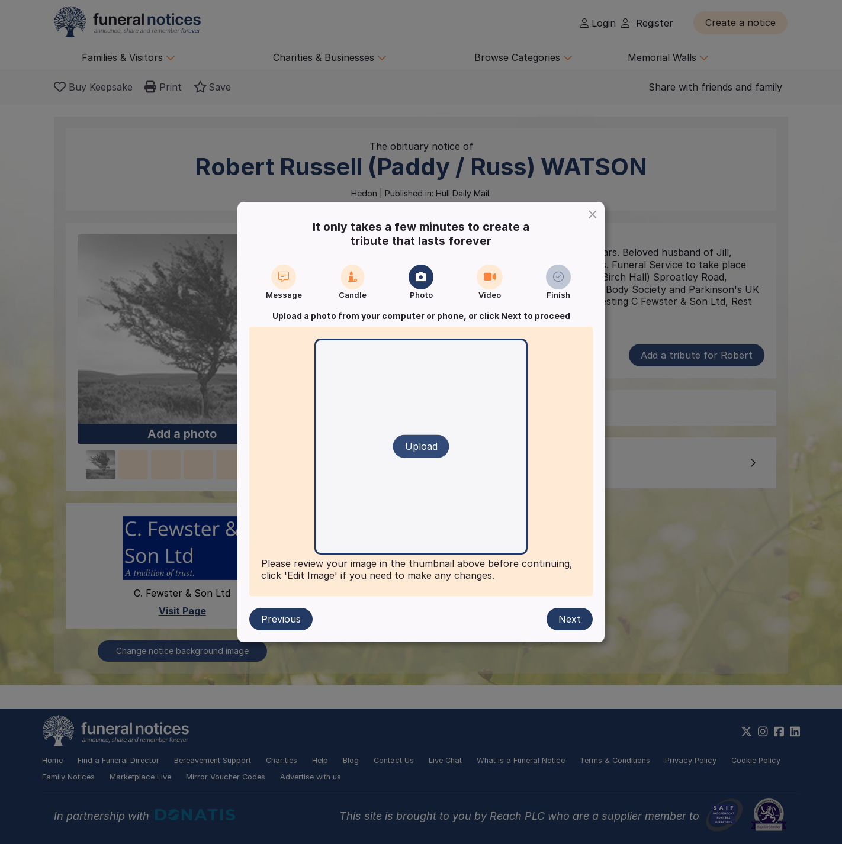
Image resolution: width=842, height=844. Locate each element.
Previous (281, 619)
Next (569, 619)
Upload (421, 446)
